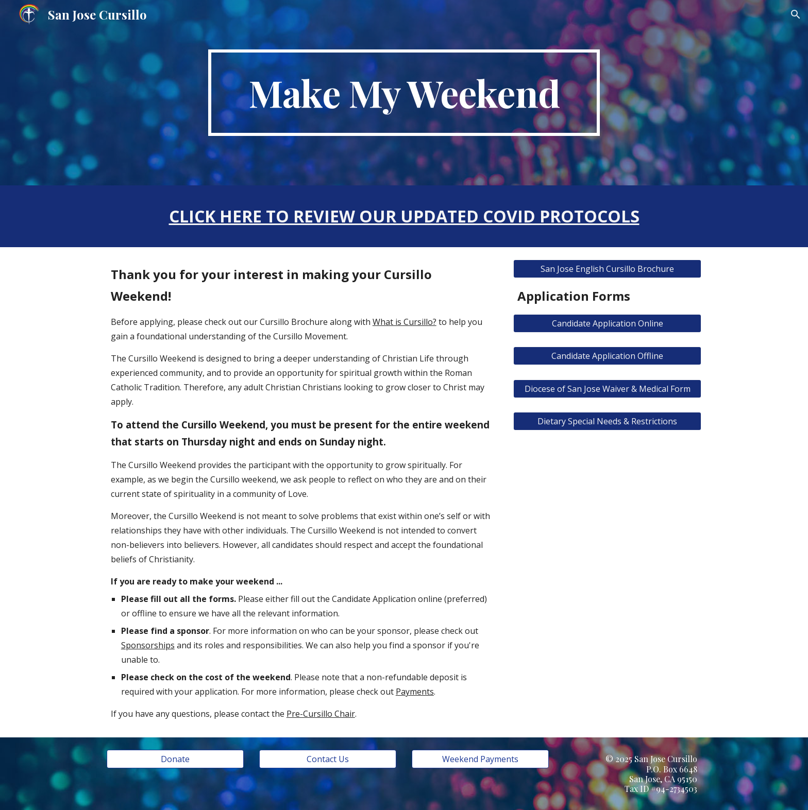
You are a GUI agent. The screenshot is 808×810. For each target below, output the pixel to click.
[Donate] (175, 759)
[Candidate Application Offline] (607, 356)
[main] (404, 92)
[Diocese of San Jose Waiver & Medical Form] (607, 389)
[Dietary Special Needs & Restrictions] (607, 421)
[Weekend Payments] (480, 759)
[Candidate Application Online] (607, 323)
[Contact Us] (328, 759)
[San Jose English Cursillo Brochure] (607, 269)
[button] (795, 14)
